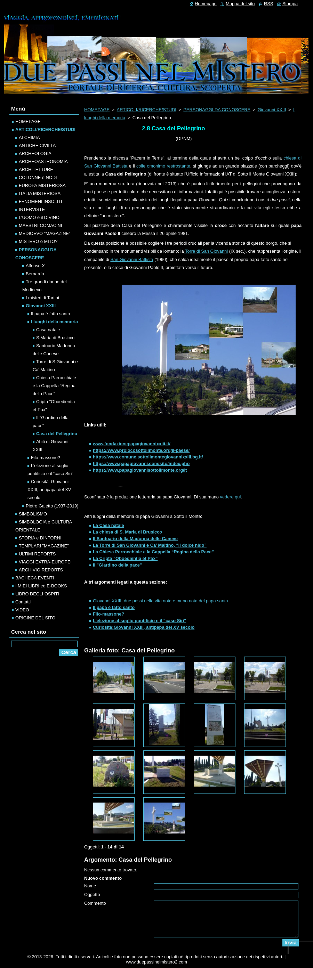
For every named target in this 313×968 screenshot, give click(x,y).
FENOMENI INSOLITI (40, 201)
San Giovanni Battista (131, 259)
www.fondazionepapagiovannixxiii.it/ (131, 443)
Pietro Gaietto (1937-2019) (52, 506)
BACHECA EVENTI (34, 577)
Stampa (290, 3)
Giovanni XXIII (272, 109)
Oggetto (92, 894)
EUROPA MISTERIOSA (42, 185)
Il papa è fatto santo (50, 313)
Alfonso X (35, 265)
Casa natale (48, 329)
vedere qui (230, 496)
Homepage (206, 3)
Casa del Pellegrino (56, 433)
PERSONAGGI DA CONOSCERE (216, 109)
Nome (90, 885)
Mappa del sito (240, 3)
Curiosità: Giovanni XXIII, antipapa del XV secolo (49, 489)
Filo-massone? (45, 457)
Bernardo (35, 273)
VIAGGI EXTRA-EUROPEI (45, 561)
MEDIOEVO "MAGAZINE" (44, 233)
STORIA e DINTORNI (40, 537)
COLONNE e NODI (38, 177)
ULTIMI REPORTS (37, 553)
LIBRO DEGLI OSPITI (37, 593)
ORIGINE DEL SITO (35, 617)
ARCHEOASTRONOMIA (43, 161)
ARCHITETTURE (36, 169)
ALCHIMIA (29, 137)
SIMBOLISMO (33, 513)
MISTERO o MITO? (38, 241)
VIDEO (22, 609)
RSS (268, 3)
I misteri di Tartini (42, 297)
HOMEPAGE (97, 109)
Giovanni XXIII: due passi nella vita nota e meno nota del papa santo (160, 600)
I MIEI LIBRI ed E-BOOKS (41, 585)
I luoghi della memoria (54, 321)
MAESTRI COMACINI (40, 225)
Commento (95, 903)
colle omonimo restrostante (163, 166)
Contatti (23, 601)
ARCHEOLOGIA (35, 153)
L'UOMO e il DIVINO (39, 217)
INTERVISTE (32, 209)
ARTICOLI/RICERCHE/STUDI (146, 109)
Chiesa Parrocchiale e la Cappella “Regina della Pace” (54, 385)
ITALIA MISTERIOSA (40, 193)
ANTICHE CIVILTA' (38, 145)
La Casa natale (108, 525)
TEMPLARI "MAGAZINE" (44, 545)
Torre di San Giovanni (206, 251)
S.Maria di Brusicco (55, 337)
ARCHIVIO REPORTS (41, 569)
